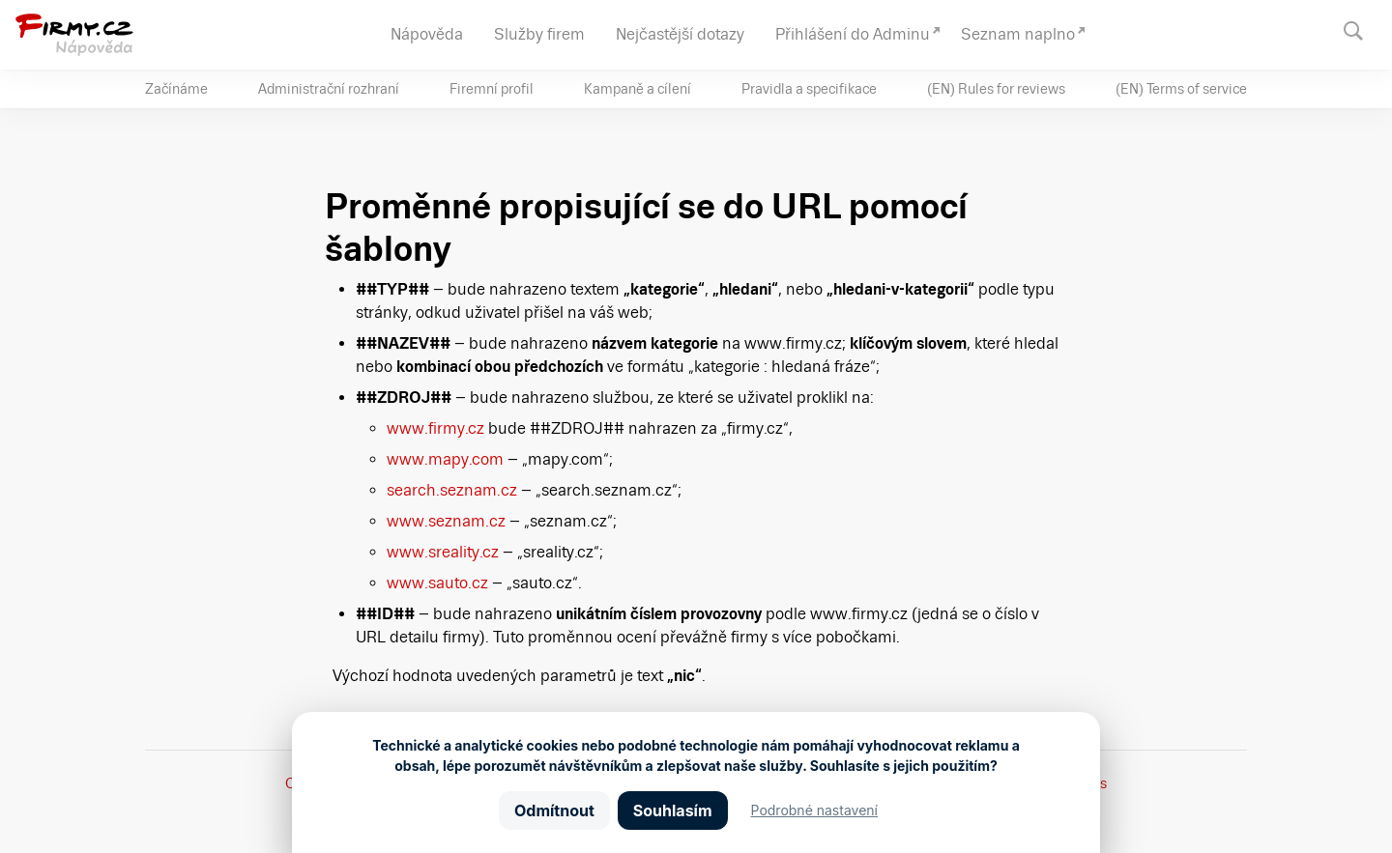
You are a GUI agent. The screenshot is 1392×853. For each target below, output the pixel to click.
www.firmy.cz (435, 428)
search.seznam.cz (452, 490)
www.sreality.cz (443, 552)
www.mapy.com (445, 459)
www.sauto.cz (437, 583)
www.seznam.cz (446, 521)
